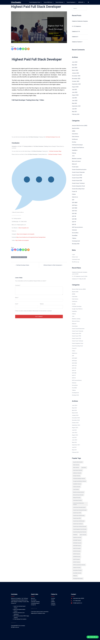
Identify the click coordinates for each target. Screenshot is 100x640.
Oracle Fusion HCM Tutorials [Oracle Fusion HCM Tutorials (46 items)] (78, 512)
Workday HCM (75, 243)
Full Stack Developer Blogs (55, 151)
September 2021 (76, 106)
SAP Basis (74, 205)
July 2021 (74, 108)
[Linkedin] (20, 49)
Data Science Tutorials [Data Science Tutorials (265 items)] (77, 466)
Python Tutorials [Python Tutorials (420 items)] (83, 531)
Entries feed (74, 257)
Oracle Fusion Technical (78, 183)
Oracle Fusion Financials (78, 172)
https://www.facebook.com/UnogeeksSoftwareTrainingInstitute (30, 237)
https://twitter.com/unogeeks (21, 240)
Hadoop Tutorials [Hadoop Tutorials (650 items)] (76, 483)
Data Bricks (75, 133)
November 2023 (76, 78)
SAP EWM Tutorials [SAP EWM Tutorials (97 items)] (77, 542)
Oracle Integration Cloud (34, 2)
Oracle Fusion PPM (77, 177)
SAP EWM (74, 208)
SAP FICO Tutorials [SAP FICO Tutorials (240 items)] (77, 545)
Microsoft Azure (76, 161)
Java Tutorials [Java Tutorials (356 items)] (76, 486)
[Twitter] (18, 49)
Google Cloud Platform (78, 147)
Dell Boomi (75, 139)
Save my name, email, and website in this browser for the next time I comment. (34, 310)
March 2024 (75, 70)
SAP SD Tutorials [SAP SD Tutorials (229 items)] (76, 558)
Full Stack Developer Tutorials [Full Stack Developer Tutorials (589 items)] (79, 475)
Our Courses (33, 596)
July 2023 (74, 89)
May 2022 (74, 103)
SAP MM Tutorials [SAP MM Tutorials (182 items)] (76, 553)
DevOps (74, 142)
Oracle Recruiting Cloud (78, 188)
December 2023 (76, 75)
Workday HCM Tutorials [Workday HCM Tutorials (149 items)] (78, 575)
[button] (93, 637)
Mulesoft (74, 164)
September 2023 (76, 84)
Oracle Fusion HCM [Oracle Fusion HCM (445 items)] (77, 509)
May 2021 (74, 111)
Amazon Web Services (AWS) (79, 125)
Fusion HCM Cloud (48, 2)
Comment (17, 285)
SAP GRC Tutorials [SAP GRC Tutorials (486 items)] (76, 547)
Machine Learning (76, 158)
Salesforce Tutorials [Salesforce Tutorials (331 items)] (77, 534)
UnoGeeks (16, 2)
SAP (73, 199)
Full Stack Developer (77, 144)
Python (74, 194)
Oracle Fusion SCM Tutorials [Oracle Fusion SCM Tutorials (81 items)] (78, 517)
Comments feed (75, 259)
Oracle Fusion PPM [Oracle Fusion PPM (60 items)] (77, 514)
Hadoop (74, 153)
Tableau (74, 238)
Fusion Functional (71, 2)
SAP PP (74, 221)
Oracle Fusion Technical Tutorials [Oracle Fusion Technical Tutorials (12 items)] (79, 523)
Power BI (74, 191)
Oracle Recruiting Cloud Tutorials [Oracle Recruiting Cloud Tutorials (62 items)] (79, 528)
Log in (73, 254)
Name (17, 297)
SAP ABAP (74, 202)
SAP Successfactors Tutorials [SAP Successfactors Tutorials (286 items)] (79, 561)
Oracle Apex (75, 166)
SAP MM (74, 219)
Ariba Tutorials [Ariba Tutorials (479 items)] (76, 461)
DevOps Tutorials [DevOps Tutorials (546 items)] (76, 472)
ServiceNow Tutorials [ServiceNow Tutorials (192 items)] (77, 566)
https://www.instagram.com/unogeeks (25, 233)
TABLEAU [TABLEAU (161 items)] (75, 572)
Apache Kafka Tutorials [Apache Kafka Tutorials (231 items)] (77, 458)
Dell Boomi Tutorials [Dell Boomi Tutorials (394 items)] (77, 469)
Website (42, 303)
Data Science (75, 136)
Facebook (53, 599)
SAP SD (74, 224)
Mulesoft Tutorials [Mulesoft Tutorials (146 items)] (76, 494)
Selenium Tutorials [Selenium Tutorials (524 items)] (76, 564)
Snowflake (74, 235)
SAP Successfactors (77, 227)
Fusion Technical (59, 2)
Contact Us (33, 601)
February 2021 (75, 114)
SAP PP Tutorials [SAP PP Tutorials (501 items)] (76, 556)
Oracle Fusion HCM (77, 175)
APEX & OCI (80, 2)
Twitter (52, 596)
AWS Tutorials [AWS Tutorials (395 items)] (76, 464)
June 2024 (74, 62)
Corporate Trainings (35, 598)
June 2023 (74, 92)
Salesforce (75, 197)
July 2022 (74, 97)
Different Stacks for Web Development (53, 264)
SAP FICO (74, 210)
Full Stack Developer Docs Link (52, 137)
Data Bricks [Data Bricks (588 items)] (84, 464)
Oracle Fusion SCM (77, 180)
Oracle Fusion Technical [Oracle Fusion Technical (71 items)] (78, 520)
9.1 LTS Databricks (76, 26)
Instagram (53, 601)
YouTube (53, 595)
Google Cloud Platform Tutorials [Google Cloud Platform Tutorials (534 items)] (79, 477)
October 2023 (75, 81)
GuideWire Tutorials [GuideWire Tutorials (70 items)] (77, 480)
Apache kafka (75, 128)
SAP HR (74, 216)
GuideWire (74, 150)
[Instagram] (15, 49)
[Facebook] (12, 49)
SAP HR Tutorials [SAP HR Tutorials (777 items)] (76, 550)
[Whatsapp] (23, 49)
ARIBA (73, 131)
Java (73, 155)
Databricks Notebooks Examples (80, 21)
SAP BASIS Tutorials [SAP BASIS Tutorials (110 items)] (77, 539)
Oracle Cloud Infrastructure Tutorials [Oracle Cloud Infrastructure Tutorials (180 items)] (78, 500)
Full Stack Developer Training (54, 154)
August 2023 (75, 86)
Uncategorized (76, 241)
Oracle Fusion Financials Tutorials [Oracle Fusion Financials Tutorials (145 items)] (79, 506)
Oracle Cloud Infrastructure (79, 169)
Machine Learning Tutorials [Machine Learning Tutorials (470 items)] (78, 488)
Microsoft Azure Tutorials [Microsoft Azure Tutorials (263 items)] (78, 491)
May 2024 (74, 64)
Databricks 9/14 (76, 31)
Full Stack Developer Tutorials (19, 256)
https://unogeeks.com (24, 227)
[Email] (26, 49)
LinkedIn (53, 598)
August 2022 (75, 95)
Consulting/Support (35, 599)
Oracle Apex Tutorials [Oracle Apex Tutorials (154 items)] (77, 497)
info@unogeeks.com (77, 599)
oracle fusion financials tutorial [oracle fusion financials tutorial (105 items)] (79, 504)
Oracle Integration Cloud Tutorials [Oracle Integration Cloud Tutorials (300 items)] (79, 525)
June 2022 (74, 100)
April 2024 (74, 67)
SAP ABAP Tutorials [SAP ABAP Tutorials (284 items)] (77, 536)
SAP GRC (74, 213)
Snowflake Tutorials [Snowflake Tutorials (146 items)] (77, 569)
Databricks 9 (75, 36)
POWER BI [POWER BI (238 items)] (75, 531)
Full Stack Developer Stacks (22, 264)
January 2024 (75, 73)
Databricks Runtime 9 (77, 41)
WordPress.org (75, 261)
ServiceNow (75, 232)
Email (16, 303)
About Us (33, 595)
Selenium (74, 230)
